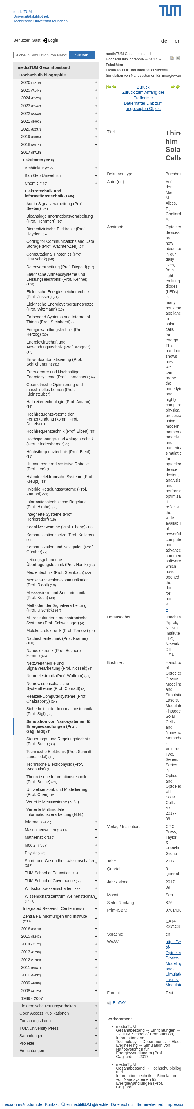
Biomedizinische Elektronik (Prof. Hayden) (56, 231)
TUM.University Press (39, 1028)
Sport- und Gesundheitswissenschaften (60, 862)
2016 (31, 928)
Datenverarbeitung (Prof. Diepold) (60, 267)
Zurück (143, 87)
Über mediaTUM (76, 1104)
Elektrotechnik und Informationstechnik (49, 193)
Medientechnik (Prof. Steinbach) (58, 572)
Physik (35, 853)
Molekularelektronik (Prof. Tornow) (60, 630)
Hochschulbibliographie (42, 75)
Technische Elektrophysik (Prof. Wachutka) (54, 767)
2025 (31, 90)
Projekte (26, 1043)
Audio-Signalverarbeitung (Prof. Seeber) (54, 206)
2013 (31, 952)
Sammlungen (31, 1035)
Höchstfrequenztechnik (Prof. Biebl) (58, 453)
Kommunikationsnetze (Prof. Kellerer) (60, 537)
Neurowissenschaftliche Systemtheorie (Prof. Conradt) (55, 686)
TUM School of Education (52, 873)
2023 (31, 105)
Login (49, 40)
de (164, 41)
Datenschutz (122, 1104)
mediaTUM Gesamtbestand (44, 67)
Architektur (39, 168)
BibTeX (116, 1002)
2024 (31, 98)
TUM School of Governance (53, 880)
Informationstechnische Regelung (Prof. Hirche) (56, 504)
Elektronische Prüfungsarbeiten (47, 1006)
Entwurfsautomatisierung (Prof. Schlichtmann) (54, 362)
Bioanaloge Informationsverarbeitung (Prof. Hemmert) (59, 218)
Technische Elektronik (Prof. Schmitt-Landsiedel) (59, 754)
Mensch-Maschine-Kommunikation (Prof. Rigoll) (57, 582)
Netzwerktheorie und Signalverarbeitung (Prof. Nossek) (59, 666)
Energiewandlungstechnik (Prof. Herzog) (55, 332)
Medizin (36, 845)
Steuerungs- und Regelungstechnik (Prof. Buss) (58, 741)
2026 (31, 82)
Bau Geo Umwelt (44, 175)
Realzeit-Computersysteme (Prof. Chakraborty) (56, 699)
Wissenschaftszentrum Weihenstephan (60, 898)
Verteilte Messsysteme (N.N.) (52, 802)
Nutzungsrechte (94, 1104)
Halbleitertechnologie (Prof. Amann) (58, 403)
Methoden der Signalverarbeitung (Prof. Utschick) (56, 608)
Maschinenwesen (46, 829)
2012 (31, 959)
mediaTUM (22, 12)
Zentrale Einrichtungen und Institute (55, 918)
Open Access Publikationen (44, 1013)
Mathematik (40, 837)
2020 (31, 129)
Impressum (176, 1104)
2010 (31, 975)
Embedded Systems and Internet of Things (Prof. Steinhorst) (58, 319)
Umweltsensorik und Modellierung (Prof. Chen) (56, 792)
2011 (31, 967)
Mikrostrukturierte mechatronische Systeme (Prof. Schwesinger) (57, 620)
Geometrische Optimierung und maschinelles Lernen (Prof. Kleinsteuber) (54, 389)
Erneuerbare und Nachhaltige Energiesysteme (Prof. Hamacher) (60, 374)
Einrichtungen (31, 1050)
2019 (31, 136)
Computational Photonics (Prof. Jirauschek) (54, 256)
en (178, 41)
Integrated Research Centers (53, 908)
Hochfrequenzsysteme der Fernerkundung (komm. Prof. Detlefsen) (52, 419)
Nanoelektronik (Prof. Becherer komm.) (54, 653)
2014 (31, 944)
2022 (31, 113)
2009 (31, 983)
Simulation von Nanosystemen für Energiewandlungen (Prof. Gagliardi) (59, 726)
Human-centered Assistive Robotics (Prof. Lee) (58, 466)
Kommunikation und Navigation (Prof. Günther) (60, 549)
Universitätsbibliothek (31, 16)
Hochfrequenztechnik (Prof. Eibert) (61, 431)
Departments (154, 1041)
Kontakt (52, 1104)
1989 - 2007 (32, 998)
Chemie (36, 183)
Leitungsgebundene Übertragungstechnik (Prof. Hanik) (60, 562)
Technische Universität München (40, 21)
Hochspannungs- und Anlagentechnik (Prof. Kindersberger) (60, 441)
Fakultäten (38, 160)
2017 (31, 152)
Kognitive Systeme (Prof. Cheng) (59, 527)
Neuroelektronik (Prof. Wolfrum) (58, 675)
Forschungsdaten (35, 1020)
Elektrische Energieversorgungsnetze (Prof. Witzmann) (60, 306)
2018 (31, 144)
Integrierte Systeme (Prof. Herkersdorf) (49, 517)
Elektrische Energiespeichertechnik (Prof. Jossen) (58, 294)
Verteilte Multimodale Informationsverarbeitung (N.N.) (54, 812)
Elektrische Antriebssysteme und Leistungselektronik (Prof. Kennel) (56, 279)
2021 (31, 121)
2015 (31, 936)
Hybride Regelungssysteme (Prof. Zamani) (56, 491)
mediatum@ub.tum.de (22, 1104)
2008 (31, 990)
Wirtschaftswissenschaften (53, 888)
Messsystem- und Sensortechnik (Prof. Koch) (55, 595)
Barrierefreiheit (149, 1104)
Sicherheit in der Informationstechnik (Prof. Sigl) (59, 711)
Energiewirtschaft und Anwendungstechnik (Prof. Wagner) (58, 347)
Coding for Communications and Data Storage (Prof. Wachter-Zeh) (60, 244)
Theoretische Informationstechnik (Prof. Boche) (56, 779)
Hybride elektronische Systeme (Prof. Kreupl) (59, 479)
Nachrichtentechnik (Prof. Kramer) (57, 640)
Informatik (38, 822)
